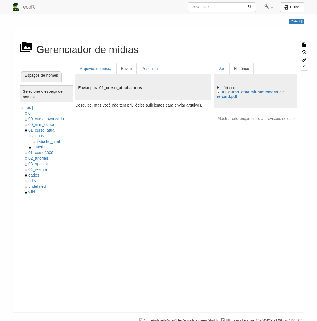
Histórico (241, 68)
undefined (37, 186)
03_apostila (38, 164)
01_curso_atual (41, 130)
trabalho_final (48, 141)
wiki (31, 192)
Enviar (126, 68)
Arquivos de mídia (95, 68)
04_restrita (37, 169)
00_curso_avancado (46, 119)
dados (33, 175)
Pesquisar (150, 68)
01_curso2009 (40, 152)
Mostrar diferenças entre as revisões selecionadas (261, 118)
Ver (221, 68)
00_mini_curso (41, 124)
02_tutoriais (38, 158)
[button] (268, 7)
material (39, 147)
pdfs (32, 180)
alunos (38, 136)
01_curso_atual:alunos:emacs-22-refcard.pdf (251, 94)
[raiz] (28, 107)
